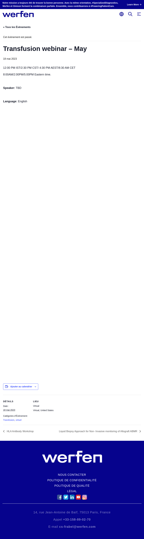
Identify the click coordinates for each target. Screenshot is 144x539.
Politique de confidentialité (72, 480)
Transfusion (9, 420)
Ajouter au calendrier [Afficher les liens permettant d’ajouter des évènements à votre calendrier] (21, 386)
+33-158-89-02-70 (77, 519)
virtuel (18, 420)
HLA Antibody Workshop (20, 431)
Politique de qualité (72, 485)
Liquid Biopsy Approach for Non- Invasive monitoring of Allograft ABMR (98, 431)
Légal (72, 491)
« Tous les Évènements (17, 27)
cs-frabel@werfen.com (77, 526)
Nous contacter (72, 474)
